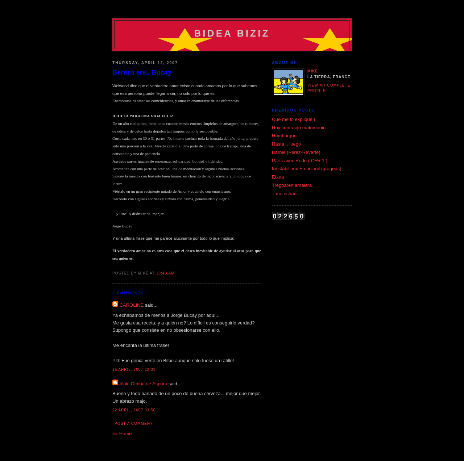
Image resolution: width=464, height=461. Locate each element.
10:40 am (165, 273)
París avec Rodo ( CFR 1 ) (299, 160)
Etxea (278, 177)
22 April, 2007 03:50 (134, 410)
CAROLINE (132, 305)
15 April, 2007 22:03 (134, 370)
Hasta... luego (286, 144)
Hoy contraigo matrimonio (299, 127)
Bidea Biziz (232, 33)
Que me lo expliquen (293, 119)
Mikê (312, 71)
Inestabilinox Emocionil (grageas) (306, 168)
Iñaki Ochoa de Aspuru (143, 383)
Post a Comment (134, 424)
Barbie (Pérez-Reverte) (296, 152)
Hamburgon (284, 135)
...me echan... (286, 193)
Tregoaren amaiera (292, 185)
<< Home (122, 433)
